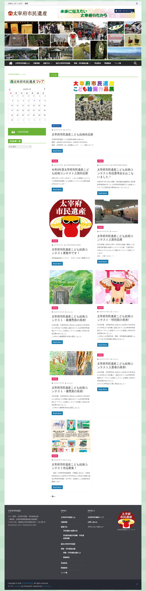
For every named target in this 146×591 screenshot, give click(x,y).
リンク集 (118, 63)
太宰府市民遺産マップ (96, 517)
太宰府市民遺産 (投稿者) (73, 165)
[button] (51, 63)
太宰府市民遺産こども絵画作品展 (72, 134)
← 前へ (52, 496)
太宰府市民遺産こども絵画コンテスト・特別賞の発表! (115, 317)
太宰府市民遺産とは (22, 63)
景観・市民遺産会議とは (72, 553)
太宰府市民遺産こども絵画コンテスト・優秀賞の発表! (70, 389)
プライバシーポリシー (96, 527)
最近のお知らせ (57, 126)
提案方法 (46, 63)
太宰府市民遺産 (23, 132)
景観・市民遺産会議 (81, 63)
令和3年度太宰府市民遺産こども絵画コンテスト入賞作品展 (70, 171)
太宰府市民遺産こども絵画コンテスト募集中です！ (70, 251)
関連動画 (107, 63)
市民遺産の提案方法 (70, 531)
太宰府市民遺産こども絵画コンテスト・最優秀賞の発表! (70, 318)
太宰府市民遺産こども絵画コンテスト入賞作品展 (115, 237)
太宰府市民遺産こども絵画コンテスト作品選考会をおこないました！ (115, 173)
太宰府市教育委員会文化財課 (26, 519)
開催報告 (66, 557)
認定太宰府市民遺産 (63, 63)
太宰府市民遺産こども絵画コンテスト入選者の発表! (115, 365)
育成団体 (97, 63)
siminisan (68, 130)
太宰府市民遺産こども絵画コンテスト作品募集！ (70, 466)
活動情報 (36, 63)
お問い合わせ (92, 522)
